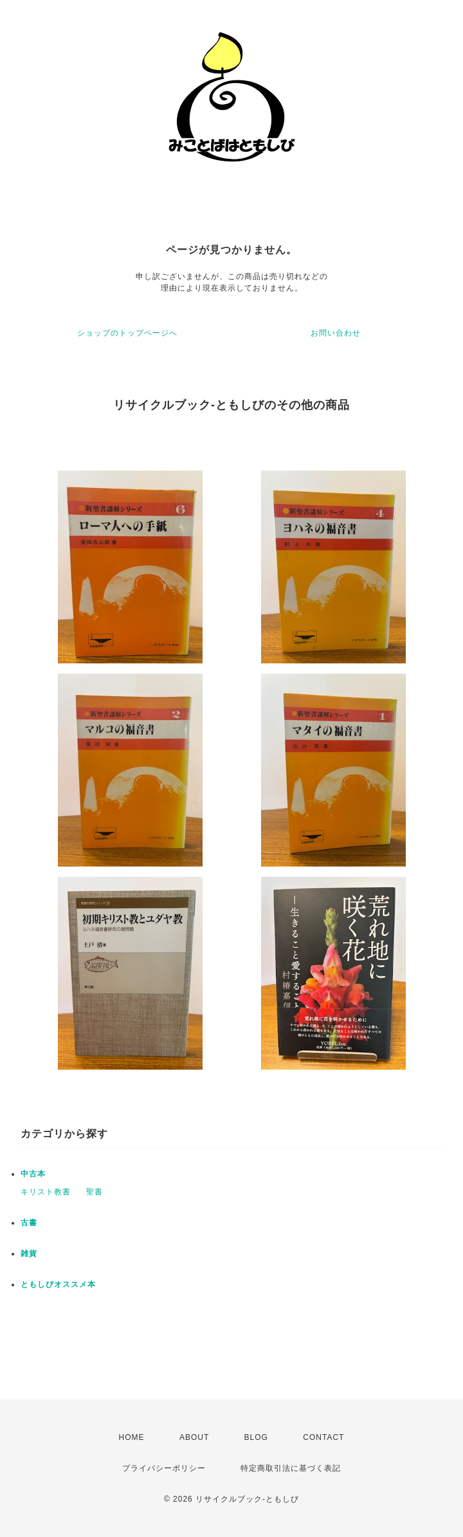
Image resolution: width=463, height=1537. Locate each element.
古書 (29, 1222)
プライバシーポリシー (164, 1468)
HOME (132, 1437)
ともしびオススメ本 (58, 1284)
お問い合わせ (336, 332)
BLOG (256, 1437)
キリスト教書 (46, 1191)
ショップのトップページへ (127, 332)
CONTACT (323, 1437)
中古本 (33, 1173)
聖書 (94, 1191)
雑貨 (29, 1253)
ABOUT (194, 1437)
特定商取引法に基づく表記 (291, 1468)
